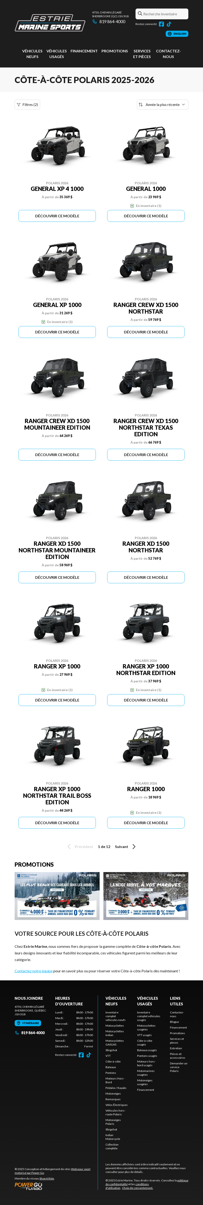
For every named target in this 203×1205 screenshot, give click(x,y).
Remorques (113, 1099)
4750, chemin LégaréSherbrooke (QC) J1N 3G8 (110, 14)
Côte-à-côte (113, 1061)
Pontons (111, 1073)
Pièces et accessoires (177, 1055)
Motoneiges (113, 1093)
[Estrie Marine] (50, 23)
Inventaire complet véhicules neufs (116, 1016)
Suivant (126, 846)
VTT (108, 1056)
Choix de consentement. (137, 1188)
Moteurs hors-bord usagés (146, 1063)
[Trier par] (162, 104)
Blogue (174, 1022)
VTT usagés (144, 1035)
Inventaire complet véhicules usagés (148, 1016)
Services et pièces (177, 1040)
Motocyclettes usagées (146, 1027)
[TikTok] (169, 24)
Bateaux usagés (147, 1050)
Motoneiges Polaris (113, 1121)
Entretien (176, 1048)
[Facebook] (161, 24)
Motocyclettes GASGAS (115, 1042)
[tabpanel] (74, 1029)
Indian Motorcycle (113, 1137)
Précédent (79, 846)
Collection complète (112, 1146)
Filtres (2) (27, 104)
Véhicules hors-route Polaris (115, 1112)
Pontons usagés (147, 1056)
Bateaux (111, 1067)
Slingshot (111, 1050)
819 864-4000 (108, 21)
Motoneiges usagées (144, 1082)
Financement (84, 51)
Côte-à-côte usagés (144, 1042)
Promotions (115, 51)
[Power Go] (56, 1186)
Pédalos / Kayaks (116, 1088)
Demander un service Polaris (178, 1067)
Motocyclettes (115, 1025)
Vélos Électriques (117, 1105)
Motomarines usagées (146, 1072)
